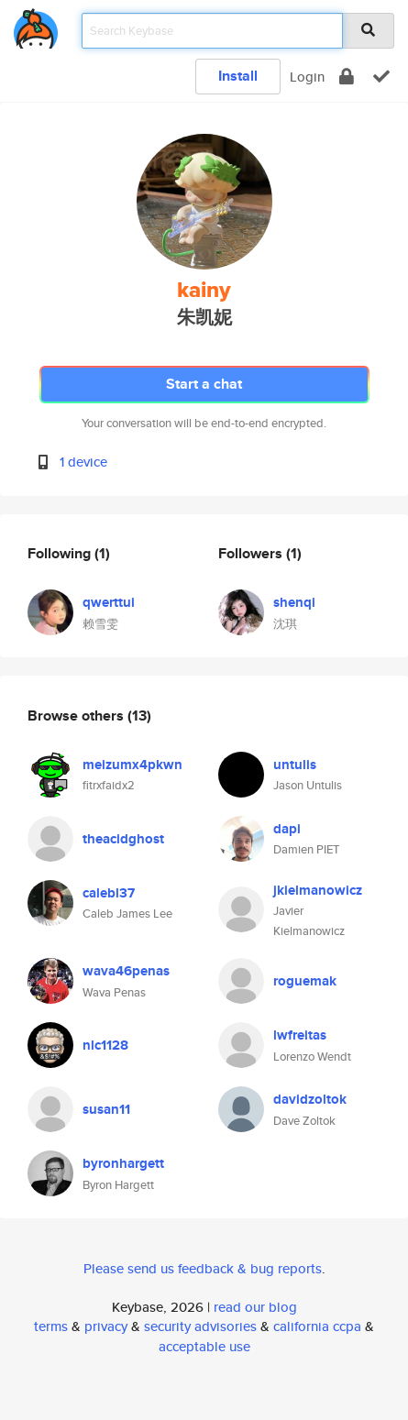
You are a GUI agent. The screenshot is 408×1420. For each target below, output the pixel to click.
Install (238, 75)
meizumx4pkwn (132, 764)
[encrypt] (346, 76)
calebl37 (109, 893)
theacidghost (123, 839)
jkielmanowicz (317, 890)
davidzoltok (310, 1099)
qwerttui (109, 602)
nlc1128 (105, 1045)
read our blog (255, 1306)
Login (307, 76)
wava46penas (126, 971)
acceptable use (204, 1346)
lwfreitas (299, 1035)
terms (51, 1326)
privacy (105, 1326)
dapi (287, 829)
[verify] (381, 76)
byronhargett (123, 1163)
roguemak (304, 981)
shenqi (294, 602)
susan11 (106, 1109)
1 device (83, 461)
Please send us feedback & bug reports (202, 1268)
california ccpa (317, 1326)
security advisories (200, 1326)
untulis (294, 764)
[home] (36, 25)
